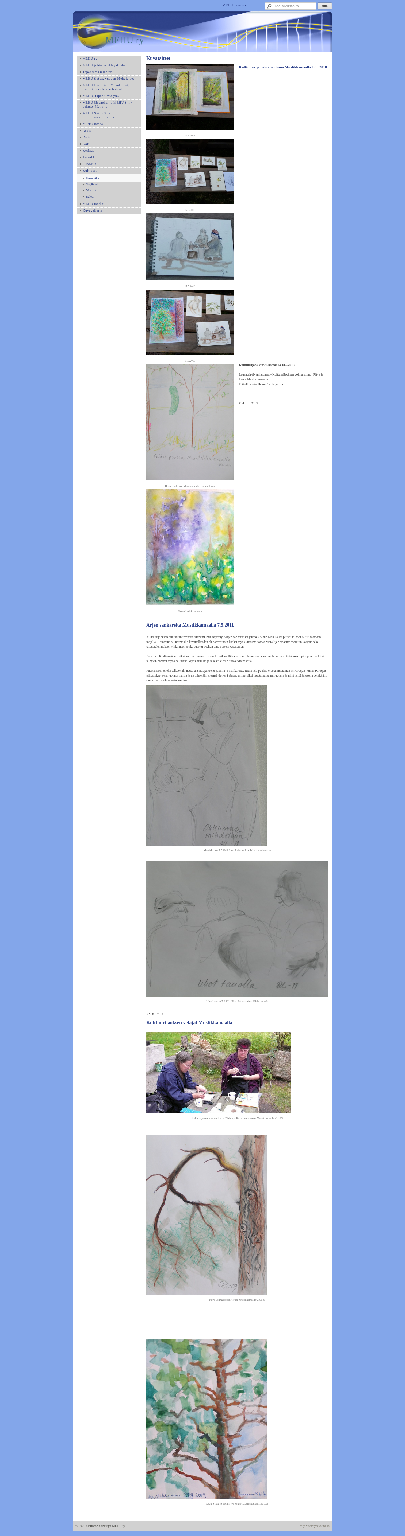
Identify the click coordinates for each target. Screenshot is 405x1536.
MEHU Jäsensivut (236, 5)
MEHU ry (124, 40)
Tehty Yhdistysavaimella (314, 1526)
